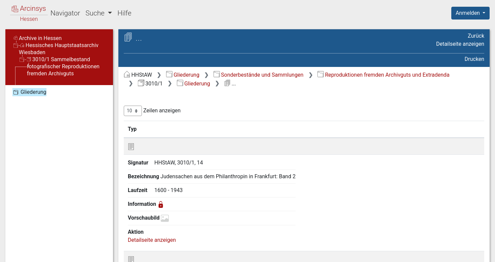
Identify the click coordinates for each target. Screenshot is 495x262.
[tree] (59, 92)
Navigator (65, 13)
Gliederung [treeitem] (29, 92)
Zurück (476, 36)
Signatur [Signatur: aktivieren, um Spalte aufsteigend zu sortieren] (280, 128)
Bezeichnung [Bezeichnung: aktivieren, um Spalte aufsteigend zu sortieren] (336, 128)
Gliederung (182, 75)
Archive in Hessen (37, 38)
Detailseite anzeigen (460, 44)
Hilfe (124, 13)
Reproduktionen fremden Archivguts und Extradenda (383, 75)
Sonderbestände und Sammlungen (259, 75)
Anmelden (468, 13)
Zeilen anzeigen (152, 111)
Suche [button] (95, 13)
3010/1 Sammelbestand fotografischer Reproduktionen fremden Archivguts (63, 66)
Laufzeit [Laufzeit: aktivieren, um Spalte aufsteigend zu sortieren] (396, 128)
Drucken (474, 59)
